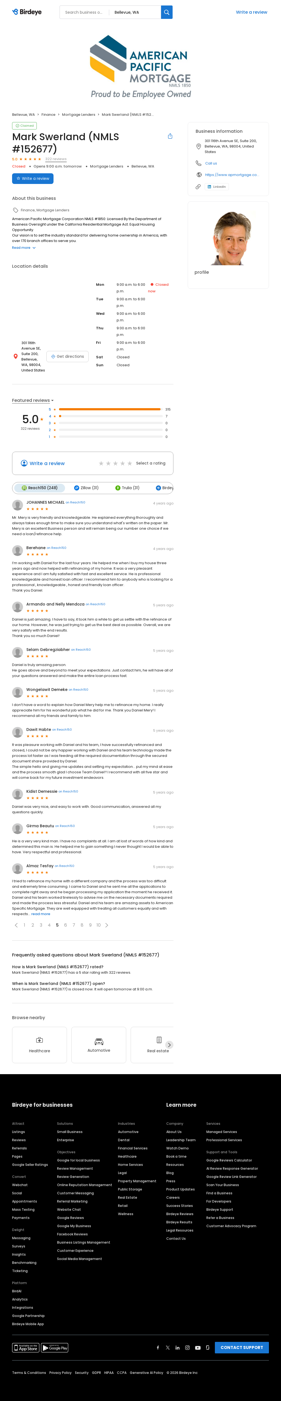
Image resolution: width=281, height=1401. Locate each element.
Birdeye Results (179, 1221)
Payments (21, 1217)
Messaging (21, 1237)
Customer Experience (75, 1250)
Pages (17, 1156)
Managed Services (221, 1131)
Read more (24, 247)
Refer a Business (220, 1217)
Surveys (18, 1245)
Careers (173, 1197)
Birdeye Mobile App (28, 1323)
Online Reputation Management (84, 1184)
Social (17, 1192)
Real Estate (127, 1197)
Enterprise (65, 1139)
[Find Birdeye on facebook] (158, 1347)
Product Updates (180, 1188)
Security (82, 1372)
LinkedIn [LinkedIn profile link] (217, 187)
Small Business (70, 1131)
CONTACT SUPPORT (242, 1347)
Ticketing (20, 1270)
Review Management (75, 1168)
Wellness (125, 1213)
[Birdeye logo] (28, 12)
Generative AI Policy (146, 1372)
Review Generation (73, 1176)
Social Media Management (79, 1258)
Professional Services (224, 1139)
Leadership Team (181, 1139)
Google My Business (74, 1225)
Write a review (251, 12)
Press (170, 1180)
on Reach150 (75, 502)
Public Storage (130, 1188)
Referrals (19, 1147)
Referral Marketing (72, 1200)
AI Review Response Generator (232, 1168)
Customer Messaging (75, 1192)
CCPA (122, 1372)
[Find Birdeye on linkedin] (177, 1347)
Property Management (137, 1180)
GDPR (96, 1372)
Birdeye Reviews (179, 1213)
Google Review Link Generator (231, 1176)
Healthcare (127, 1156)
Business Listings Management (83, 1241)
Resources (175, 1164)
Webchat (20, 1184)
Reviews (19, 1139)
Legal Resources (179, 1229)
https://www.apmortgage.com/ (233, 174)
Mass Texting (23, 1209)
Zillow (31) (85, 488)
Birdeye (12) (168, 488)
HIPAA (109, 1372)
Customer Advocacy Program (231, 1225)
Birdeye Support (219, 1209)
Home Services (130, 1164)
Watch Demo (177, 1147)
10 (99, 925)
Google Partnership (28, 1315)
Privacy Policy (60, 1372)
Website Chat (69, 1209)
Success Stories (179, 1205)
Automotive (128, 1131)
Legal (122, 1172)
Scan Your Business (222, 1184)
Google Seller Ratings (30, 1164)
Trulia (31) (126, 488)
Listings (18, 1131)
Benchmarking (24, 1262)
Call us (211, 163)
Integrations (22, 1307)
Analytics (20, 1298)
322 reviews (56, 159)
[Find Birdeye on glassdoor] (207, 1347)
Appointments (24, 1200)
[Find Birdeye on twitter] (168, 1347)
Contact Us (176, 1238)
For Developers (218, 1200)
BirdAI (16, 1290)
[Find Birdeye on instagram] (187, 1347)
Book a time (176, 1156)
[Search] (167, 12)
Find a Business (219, 1192)
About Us (174, 1131)
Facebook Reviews (72, 1233)
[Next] (169, 1044)
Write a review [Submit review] (32, 178)
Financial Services (133, 1147)
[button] (16, 925)
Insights (19, 1254)
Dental (124, 1139)
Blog (170, 1172)
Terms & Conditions (29, 1372)
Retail (123, 1205)
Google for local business (78, 1159)
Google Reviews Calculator (229, 1159)
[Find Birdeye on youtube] (198, 1347)
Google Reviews (70, 1217)
